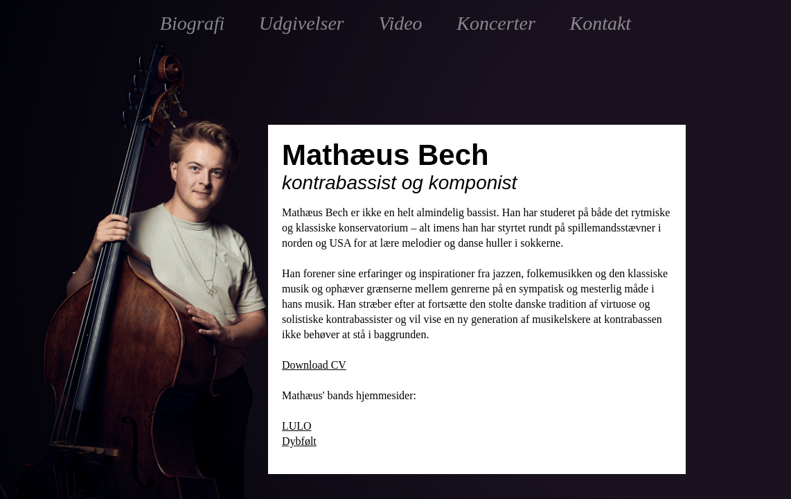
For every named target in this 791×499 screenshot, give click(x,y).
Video (400, 23)
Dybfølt (299, 441)
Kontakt (600, 23)
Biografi (192, 23)
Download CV (314, 365)
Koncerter (495, 23)
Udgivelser (301, 23)
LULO (297, 426)
